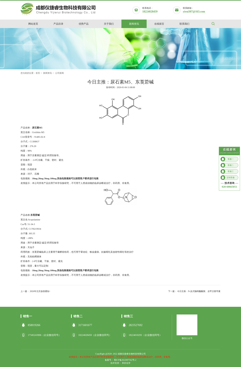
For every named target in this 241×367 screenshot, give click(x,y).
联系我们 (184, 23)
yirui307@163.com (194, 11)
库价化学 (126, 363)
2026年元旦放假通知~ (40, 291)
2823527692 (135, 325)
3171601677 (85, 325)
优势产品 (84, 23)
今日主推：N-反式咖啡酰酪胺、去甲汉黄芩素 (198, 291)
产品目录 (58, 23)
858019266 (34, 325)
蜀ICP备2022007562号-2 (125, 360)
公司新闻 (59, 73)
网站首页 (33, 23)
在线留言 (159, 23)
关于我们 (109, 23)
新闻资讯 (134, 23)
